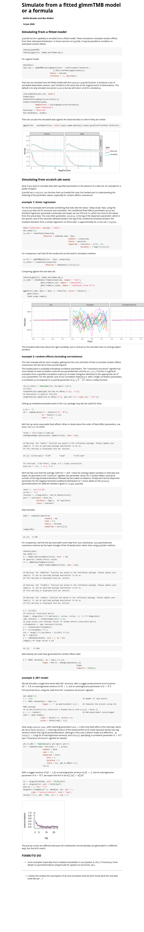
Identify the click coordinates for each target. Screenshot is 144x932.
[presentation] (34, 380)
